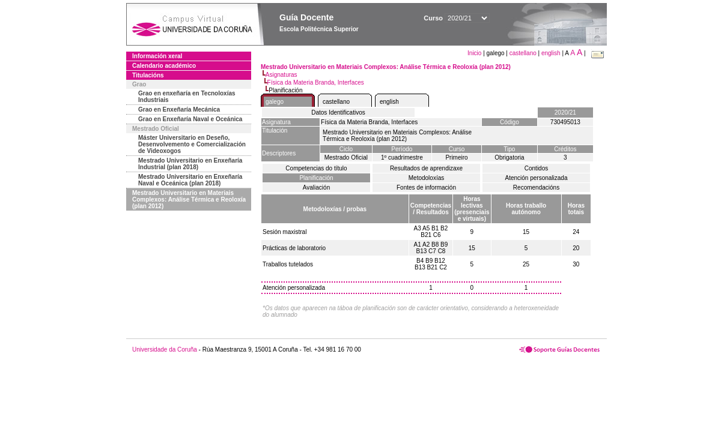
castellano (523, 53)
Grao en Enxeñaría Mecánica (179, 109)
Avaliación (316, 187)
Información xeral (157, 56)
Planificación (316, 178)
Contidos (536, 168)
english (551, 53)
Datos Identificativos (338, 112)
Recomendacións (536, 187)
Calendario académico (164, 65)
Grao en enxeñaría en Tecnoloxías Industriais (187, 96)
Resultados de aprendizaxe (426, 168)
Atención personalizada (536, 178)
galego (275, 101)
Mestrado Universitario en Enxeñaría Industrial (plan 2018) (190, 163)
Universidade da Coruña (164, 349)
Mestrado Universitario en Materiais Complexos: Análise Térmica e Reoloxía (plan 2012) (189, 199)
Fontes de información (426, 187)
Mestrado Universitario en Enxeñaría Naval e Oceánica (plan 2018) (190, 180)
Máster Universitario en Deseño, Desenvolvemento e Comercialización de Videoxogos (192, 144)
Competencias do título (316, 168)
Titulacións (148, 75)
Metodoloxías (426, 178)
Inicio (475, 53)
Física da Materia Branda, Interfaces (315, 82)
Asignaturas (281, 74)
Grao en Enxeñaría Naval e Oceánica (190, 119)
